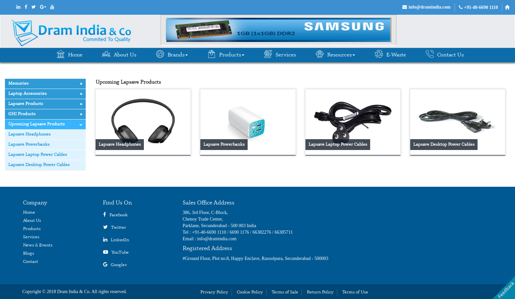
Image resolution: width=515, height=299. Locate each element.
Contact (30, 262)
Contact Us (445, 54)
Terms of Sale (285, 292)
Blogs (28, 253)
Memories (45, 83)
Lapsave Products (45, 104)
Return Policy (320, 292)
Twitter (118, 227)
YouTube (120, 252)
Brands (172, 54)
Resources (335, 54)
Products (226, 54)
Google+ (119, 265)
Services (280, 54)
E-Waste (390, 54)
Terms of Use (355, 292)
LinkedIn (120, 240)
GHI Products (45, 114)
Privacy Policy (214, 292)
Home (69, 54)
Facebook (118, 215)
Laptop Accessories (45, 94)
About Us (119, 54)
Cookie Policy (250, 292)
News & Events (38, 245)
